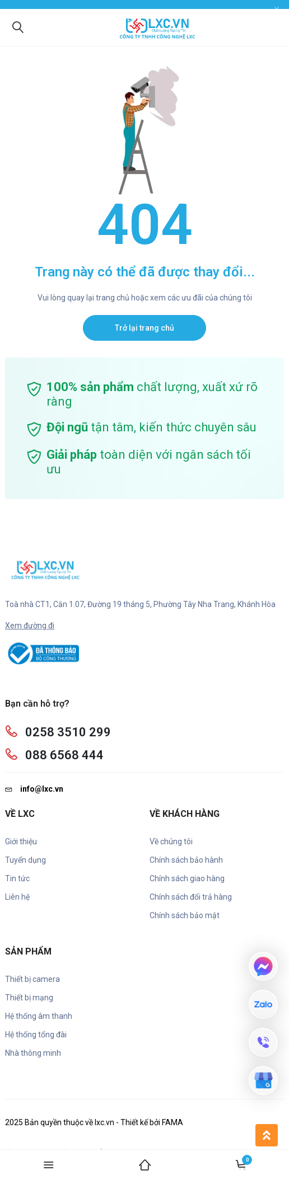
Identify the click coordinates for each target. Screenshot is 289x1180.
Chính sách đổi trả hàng (191, 896)
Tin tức (17, 878)
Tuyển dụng (25, 859)
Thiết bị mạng (29, 997)
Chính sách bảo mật (185, 915)
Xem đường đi (29, 625)
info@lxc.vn (34, 788)
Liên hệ (17, 896)
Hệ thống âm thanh (38, 1016)
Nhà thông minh (33, 1053)
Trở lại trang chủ (144, 327)
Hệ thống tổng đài (36, 1034)
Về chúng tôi (171, 841)
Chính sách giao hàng (187, 878)
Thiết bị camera (32, 979)
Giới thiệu (21, 841)
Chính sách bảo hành (186, 859)
